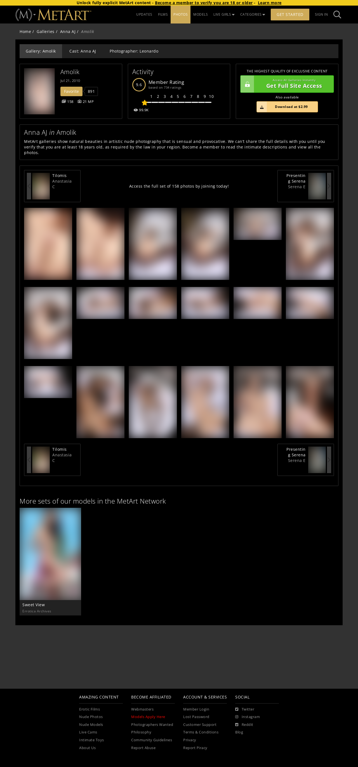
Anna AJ (68, 31)
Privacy (189, 740)
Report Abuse (143, 747)
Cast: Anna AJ (82, 51)
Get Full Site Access (286, 84)
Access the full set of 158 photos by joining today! (179, 186)
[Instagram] (247, 716)
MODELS (200, 14)
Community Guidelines (151, 740)
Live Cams (88, 732)
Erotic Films (89, 709)
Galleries (46, 31)
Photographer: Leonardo (134, 51)
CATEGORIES (252, 14)
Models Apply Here (148, 716)
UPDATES (144, 14)
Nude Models (91, 724)
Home (25, 31)
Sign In (321, 14)
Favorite (71, 91)
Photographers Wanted (152, 724)
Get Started (290, 14)
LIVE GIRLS (224, 14)
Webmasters (142, 709)
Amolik (70, 71)
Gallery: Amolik (41, 51)
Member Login (196, 709)
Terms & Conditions (200, 732)
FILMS (163, 14)
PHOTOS (180, 14)
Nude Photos (91, 716)
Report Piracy (195, 747)
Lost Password (196, 716)
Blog (239, 732)
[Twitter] (244, 709)
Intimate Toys (91, 740)
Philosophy (141, 732)
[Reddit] (244, 724)
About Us (87, 747)
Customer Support (199, 724)
